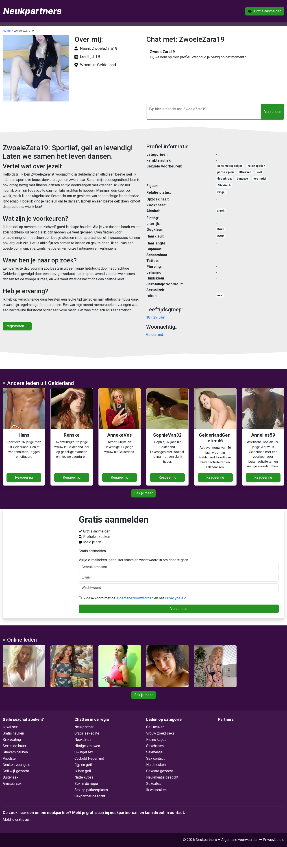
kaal (259, 172)
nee (219, 295)
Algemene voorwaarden (134, 598)
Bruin (220, 229)
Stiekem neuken (15, 752)
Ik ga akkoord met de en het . (133, 598)
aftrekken (245, 172)
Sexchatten (155, 746)
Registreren (17, 326)
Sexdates (153, 783)
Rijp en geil (83, 765)
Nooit (220, 210)
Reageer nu (24, 477)
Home (7, 30)
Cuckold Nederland (89, 758)
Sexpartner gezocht (89, 796)
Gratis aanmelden (264, 11)
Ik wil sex (10, 727)
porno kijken (225, 172)
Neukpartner (83, 727)
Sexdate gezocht (159, 771)
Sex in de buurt (14, 746)
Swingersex (83, 752)
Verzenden (272, 112)
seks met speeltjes (230, 165)
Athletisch (223, 185)
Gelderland (154, 334)
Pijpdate (9, 758)
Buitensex (10, 777)
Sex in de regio (86, 783)
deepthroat (224, 178)
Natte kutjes (83, 777)
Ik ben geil (82, 771)
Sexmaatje (154, 752)
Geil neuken (155, 727)
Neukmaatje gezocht (162, 777)
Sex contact (155, 758)
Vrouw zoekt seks (160, 733)
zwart (220, 236)
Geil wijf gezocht (16, 771)
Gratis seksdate (86, 733)
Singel (221, 192)
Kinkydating (12, 739)
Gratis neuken (13, 733)
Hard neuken (156, 765)
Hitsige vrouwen (87, 746)
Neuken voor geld (16, 765)
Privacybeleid (175, 598)
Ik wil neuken (156, 790)
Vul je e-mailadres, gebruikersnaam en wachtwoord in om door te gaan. (179, 564)
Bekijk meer (143, 493)
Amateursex (12, 783)
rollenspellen (256, 165)
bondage (242, 178)
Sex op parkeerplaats (91, 790)
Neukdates (82, 739)
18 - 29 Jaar (155, 317)
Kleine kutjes (156, 739)
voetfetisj (259, 178)
